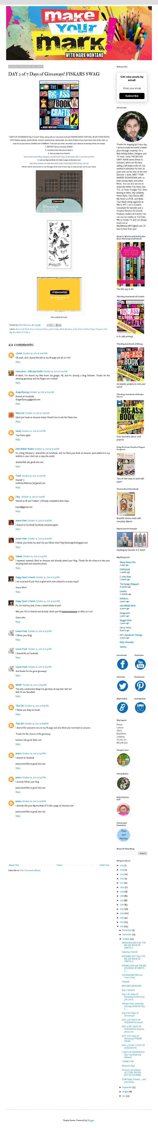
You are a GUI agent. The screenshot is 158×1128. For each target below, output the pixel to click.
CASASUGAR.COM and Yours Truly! (132, 976)
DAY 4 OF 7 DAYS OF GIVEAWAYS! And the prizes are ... (133, 1029)
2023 (122, 874)
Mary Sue (20, 413)
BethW (19, 685)
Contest (38, 329)
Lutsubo (123, 591)
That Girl (20, 706)
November (127, 934)
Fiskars (45, 329)
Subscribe (132, 95)
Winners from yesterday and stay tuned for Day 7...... (133, 1006)
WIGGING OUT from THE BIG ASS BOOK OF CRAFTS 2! (133, 959)
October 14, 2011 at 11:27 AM (55, 371)
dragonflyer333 (22, 392)
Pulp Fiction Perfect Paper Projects (88, 329)
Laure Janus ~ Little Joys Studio (29, 371)
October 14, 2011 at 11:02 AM (35, 353)
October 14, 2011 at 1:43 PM (33, 496)
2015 (122, 909)
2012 (122, 922)
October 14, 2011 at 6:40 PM (48, 601)
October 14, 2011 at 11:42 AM (42, 392)
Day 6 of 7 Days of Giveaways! (130, 1014)
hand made (54, 329)
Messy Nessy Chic (128, 562)
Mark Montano (66, 329)
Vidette (19, 556)
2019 (122, 891)
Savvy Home (125, 627)
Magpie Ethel (125, 620)
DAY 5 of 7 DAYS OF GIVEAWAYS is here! (132, 1021)
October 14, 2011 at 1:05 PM (33, 476)
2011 (122, 926)
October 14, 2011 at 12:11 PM (34, 431)
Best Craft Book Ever (25, 329)
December (127, 930)
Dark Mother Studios (25, 449)
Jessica (18, 753)
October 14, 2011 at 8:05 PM (36, 706)
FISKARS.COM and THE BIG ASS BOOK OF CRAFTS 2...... (134, 968)
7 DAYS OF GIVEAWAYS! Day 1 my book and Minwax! (133, 1055)
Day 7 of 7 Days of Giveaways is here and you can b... (133, 997)
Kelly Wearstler (127, 642)
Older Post (104, 865)
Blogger (91, 1120)
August (125, 1091)
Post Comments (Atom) (30, 870)
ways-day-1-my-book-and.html (59, 157)
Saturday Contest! (130, 952)
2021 (122, 883)
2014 (122, 913)
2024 (122, 869)
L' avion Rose (125, 576)
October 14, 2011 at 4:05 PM (40, 520)
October (126, 939)
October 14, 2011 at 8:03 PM (34, 685)
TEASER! (125, 981)
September (127, 1087)
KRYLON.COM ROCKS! (131, 986)
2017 (122, 900)
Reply (18, 362)
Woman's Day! (128, 1065)
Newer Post (14, 865)
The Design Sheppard (129, 584)
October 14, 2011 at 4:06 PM (40, 538)
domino (123, 647)
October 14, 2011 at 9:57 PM (34, 753)
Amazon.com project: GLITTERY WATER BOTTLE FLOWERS (131, 1072)
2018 (122, 896)
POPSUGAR (125, 569)
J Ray (18, 496)
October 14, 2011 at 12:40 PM (47, 449)
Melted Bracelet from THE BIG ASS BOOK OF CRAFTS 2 (134, 945)
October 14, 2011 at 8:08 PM (36, 723)
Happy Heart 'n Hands (25, 577)
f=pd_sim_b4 (59, 163)
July (124, 1096)
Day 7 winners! (128, 990)
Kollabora (124, 598)
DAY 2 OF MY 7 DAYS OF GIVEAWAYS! (133, 1046)
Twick (18, 476)
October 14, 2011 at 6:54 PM (40, 631)
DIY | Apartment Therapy (131, 635)
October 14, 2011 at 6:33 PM (48, 577)
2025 (122, 865)
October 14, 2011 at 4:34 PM (35, 556)
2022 (122, 878)
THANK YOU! (128, 1061)
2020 (122, 887)
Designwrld (125, 613)
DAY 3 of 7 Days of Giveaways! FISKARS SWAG (132, 1038)
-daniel (19, 353)
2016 (122, 904)
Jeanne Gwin (21, 520)
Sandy (18, 431)
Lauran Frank (21, 631)
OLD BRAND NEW (128, 606)
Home (59, 865)
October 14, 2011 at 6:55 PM (40, 667)
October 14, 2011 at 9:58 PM (34, 801)
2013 (122, 917)
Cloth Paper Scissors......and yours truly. (134, 1080)
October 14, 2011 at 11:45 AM (37, 413)
